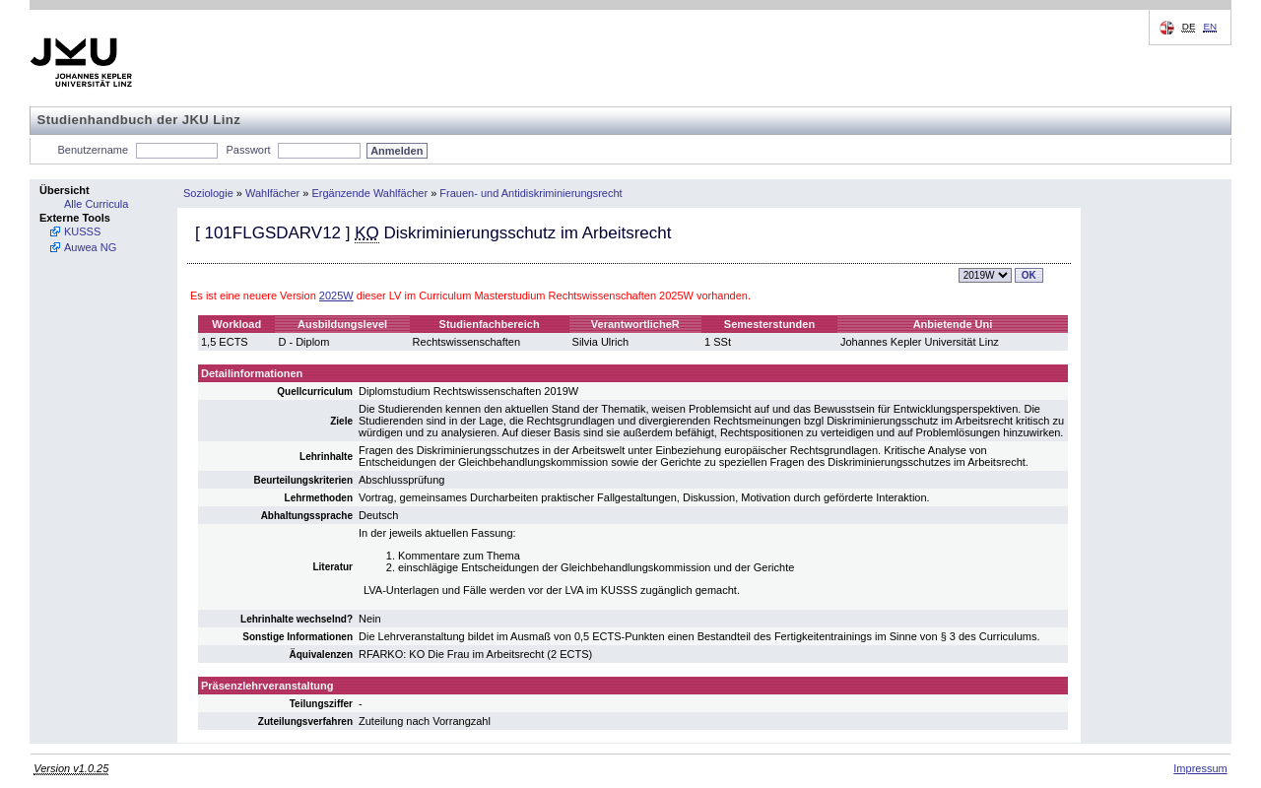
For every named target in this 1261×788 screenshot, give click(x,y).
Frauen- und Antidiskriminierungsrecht (530, 193)
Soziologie (208, 193)
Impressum (1200, 768)
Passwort (248, 150)
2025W (336, 295)
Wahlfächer (272, 193)
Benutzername (93, 150)
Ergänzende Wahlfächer (370, 193)
